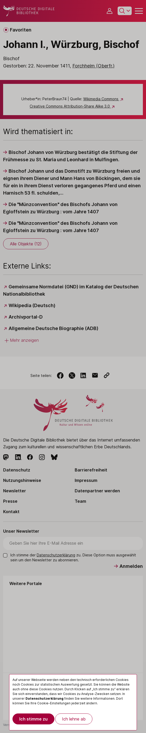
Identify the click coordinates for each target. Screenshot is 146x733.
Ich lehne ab (74, 719)
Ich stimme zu (33, 719)
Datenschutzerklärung (45, 698)
